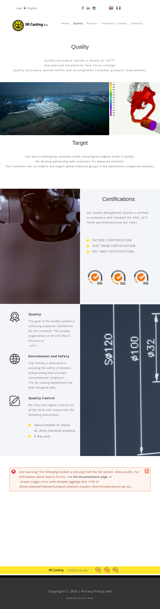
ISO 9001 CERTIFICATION (112, 240)
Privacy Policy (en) (96, 591)
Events (122, 23)
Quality (78, 23)
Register (32, 8)
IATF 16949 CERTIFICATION (114, 246)
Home (65, 23)
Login (19, 8)
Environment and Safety (48, 356)
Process (92, 23)
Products (108, 23)
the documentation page (90, 477)
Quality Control (41, 398)
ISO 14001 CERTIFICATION (113, 251)
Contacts (137, 23)
